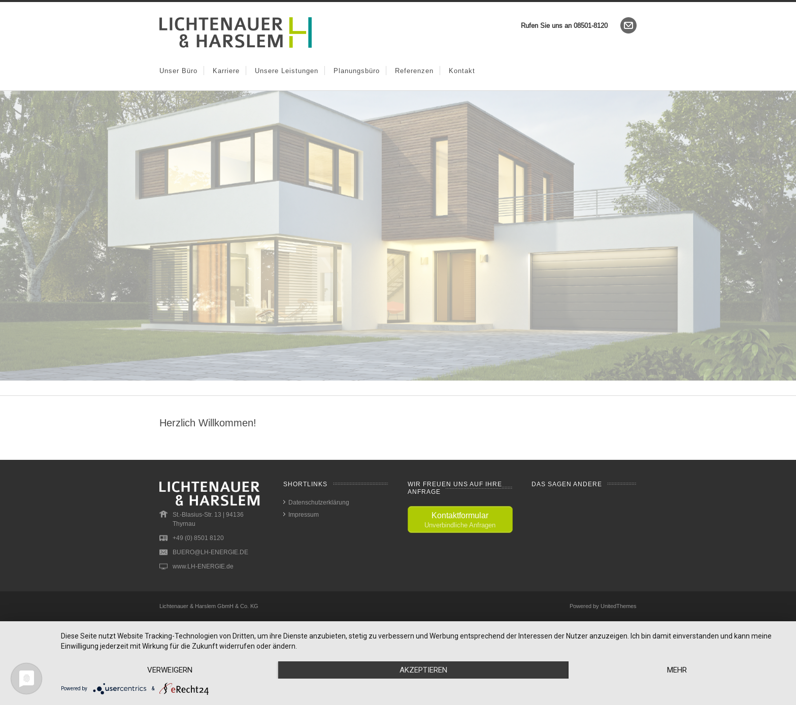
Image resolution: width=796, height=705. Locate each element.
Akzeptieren (423, 670)
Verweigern (169, 670)
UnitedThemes (619, 606)
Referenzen (414, 70)
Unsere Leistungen (286, 70)
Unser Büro (178, 70)
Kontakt (462, 70)
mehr (677, 670)
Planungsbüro (357, 70)
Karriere (226, 70)
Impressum (303, 514)
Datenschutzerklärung (318, 502)
